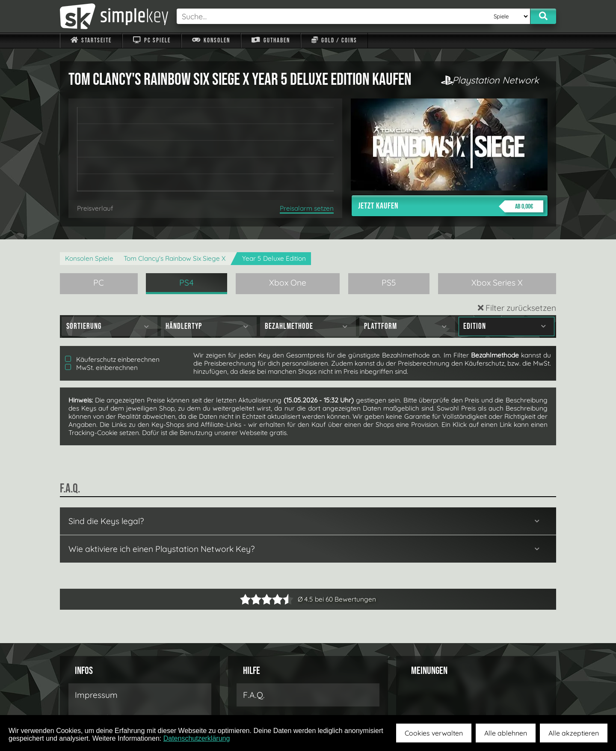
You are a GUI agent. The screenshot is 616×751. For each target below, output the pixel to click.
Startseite (91, 40)
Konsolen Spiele (89, 258)
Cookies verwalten (434, 733)
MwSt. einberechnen (101, 368)
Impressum (96, 695)
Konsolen (211, 40)
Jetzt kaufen (450, 206)
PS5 (389, 282)
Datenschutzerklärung (196, 738)
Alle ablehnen (505, 733)
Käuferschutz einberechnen (112, 359)
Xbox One (287, 282)
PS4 (186, 282)
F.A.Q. (254, 695)
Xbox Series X (497, 282)
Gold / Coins (334, 40)
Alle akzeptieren (573, 733)
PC (98, 282)
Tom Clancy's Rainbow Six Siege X (174, 258)
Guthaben (271, 40)
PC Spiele (151, 40)
